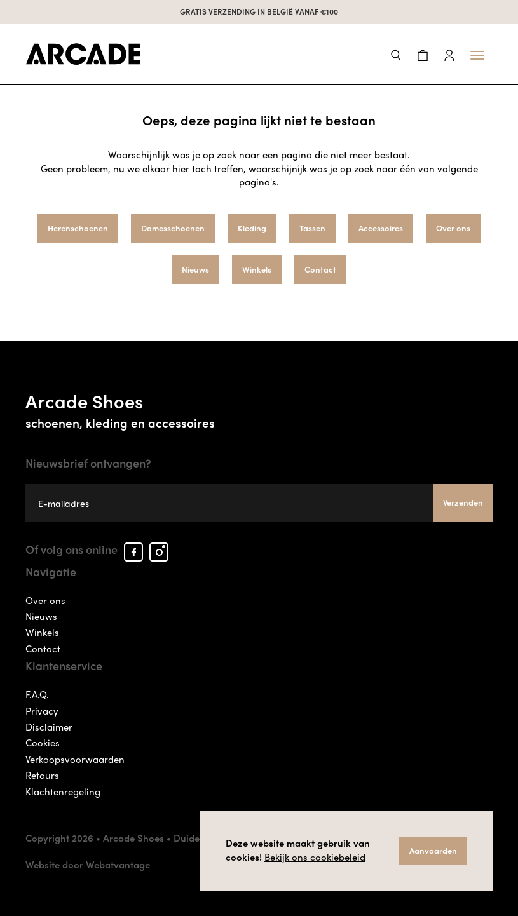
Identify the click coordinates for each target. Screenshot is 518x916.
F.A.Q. (37, 694)
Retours (42, 775)
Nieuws (195, 269)
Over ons (453, 228)
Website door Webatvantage (87, 865)
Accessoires (380, 228)
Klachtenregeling (62, 791)
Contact (320, 269)
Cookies (42, 743)
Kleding (252, 228)
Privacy (41, 711)
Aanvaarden (433, 850)
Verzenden (463, 502)
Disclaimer (48, 727)
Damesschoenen (173, 228)
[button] (396, 54)
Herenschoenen (78, 228)
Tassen (312, 228)
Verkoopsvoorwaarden (75, 759)
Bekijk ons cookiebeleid (314, 857)
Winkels (256, 269)
